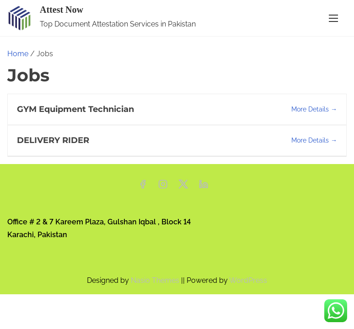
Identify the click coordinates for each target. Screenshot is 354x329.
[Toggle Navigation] (333, 18)
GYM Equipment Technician (75, 109)
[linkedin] (203, 187)
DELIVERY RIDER (53, 140)
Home (17, 53)
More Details (314, 109)
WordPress (248, 280)
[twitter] (183, 187)
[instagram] (162, 187)
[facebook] (142, 187)
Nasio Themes (156, 280)
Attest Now (61, 10)
